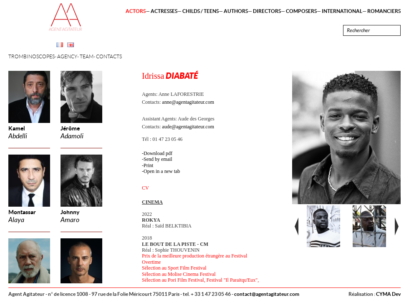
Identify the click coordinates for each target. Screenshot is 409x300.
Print (148, 165)
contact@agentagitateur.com (266, 294)
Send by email (158, 159)
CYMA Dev (388, 294)
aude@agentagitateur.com (188, 127)
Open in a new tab (162, 171)
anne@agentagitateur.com (188, 102)
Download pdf (158, 153)
